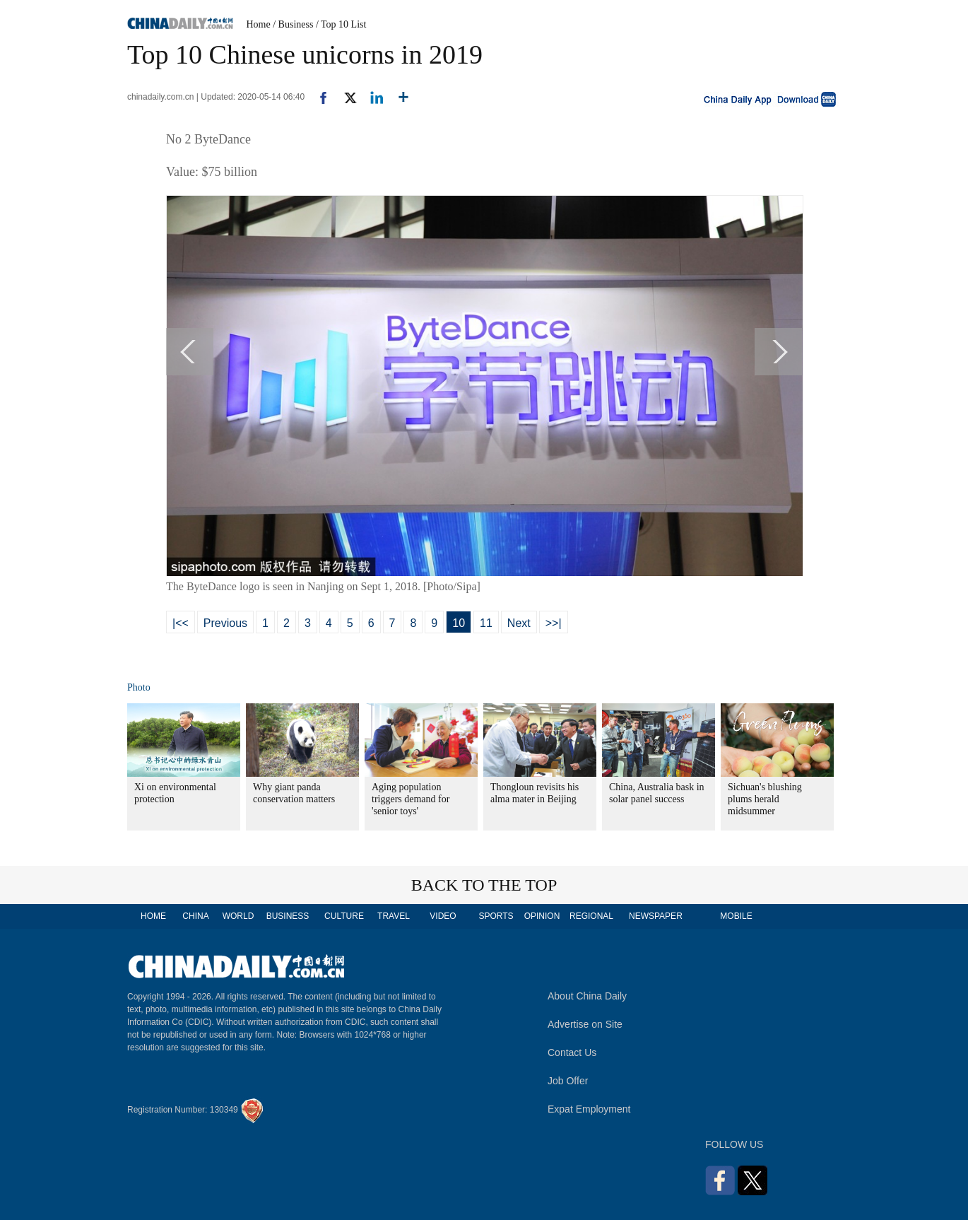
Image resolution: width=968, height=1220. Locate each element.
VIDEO (443, 916)
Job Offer (568, 1080)
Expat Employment (589, 1109)
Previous (225, 623)
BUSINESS (287, 916)
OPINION (542, 916)
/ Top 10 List (341, 24)
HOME (153, 916)
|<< (180, 623)
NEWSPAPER (655, 916)
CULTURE (344, 916)
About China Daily (587, 996)
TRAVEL (393, 916)
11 (486, 623)
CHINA (195, 916)
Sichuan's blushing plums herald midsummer (765, 799)
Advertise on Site (585, 1024)
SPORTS (495, 916)
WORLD (238, 916)
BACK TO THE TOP (484, 885)
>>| (553, 623)
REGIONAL (591, 916)
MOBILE (736, 916)
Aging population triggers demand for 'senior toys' (410, 799)
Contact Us (572, 1052)
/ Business (293, 24)
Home (259, 24)
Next (519, 623)
